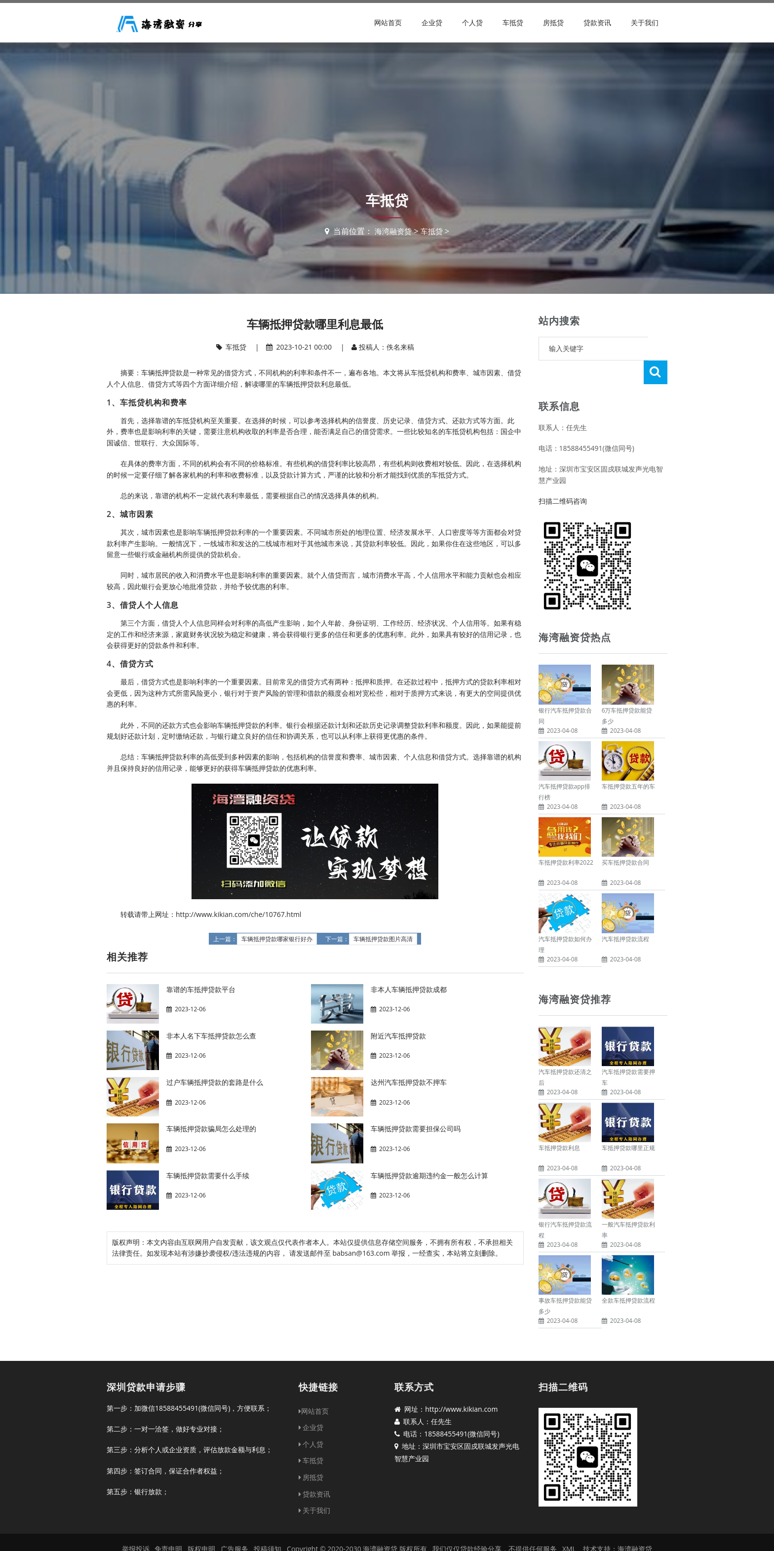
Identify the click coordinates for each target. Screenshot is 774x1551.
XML (569, 1525)
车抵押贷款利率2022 (566, 839)
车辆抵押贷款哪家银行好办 (276, 939)
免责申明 (168, 1525)
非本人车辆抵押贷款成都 (409, 989)
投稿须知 (267, 1525)
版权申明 (201, 1525)
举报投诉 (136, 1525)
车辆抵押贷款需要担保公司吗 (416, 1128)
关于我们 (644, 22)
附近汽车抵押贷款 (398, 1035)
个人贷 (472, 22)
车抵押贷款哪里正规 (628, 1124)
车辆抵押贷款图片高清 (383, 939)
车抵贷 (513, 22)
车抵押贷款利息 (559, 1124)
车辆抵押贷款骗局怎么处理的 (211, 1128)
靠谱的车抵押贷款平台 (200, 989)
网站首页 (388, 22)
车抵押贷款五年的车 (628, 762)
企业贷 (432, 22)
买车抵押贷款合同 (625, 839)
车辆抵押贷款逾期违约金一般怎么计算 (429, 1175)
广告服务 (234, 1525)
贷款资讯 (597, 22)
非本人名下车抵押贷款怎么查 (211, 1035)
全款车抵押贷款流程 (628, 1277)
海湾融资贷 (392, 231)
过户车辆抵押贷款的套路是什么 (214, 1082)
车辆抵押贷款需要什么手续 (207, 1175)
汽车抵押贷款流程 (625, 915)
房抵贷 (553, 22)
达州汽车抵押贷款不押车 (409, 1082)
